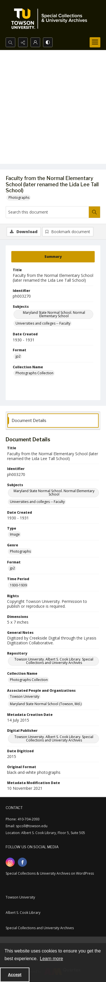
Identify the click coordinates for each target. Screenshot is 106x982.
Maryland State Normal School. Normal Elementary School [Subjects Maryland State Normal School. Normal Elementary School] (54, 314)
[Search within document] (94, 212)
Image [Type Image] (15, 534)
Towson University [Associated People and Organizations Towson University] (24, 696)
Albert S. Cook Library (23, 912)
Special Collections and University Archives (40, 927)
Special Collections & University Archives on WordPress (50, 873)
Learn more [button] (51, 958)
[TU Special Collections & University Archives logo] (51, 19)
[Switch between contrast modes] (47, 42)
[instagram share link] (10, 862)
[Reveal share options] (22, 42)
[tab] (53, 256)
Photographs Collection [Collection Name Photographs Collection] (34, 373)
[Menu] (95, 42)
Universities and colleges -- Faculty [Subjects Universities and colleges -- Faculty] (43, 323)
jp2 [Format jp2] (18, 356)
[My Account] (35, 42)
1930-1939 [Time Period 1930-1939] (18, 585)
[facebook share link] (22, 862)
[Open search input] (10, 42)
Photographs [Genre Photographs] (20, 551)
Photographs (18, 197)
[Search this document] (47, 212)
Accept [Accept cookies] (14, 974)
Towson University (20, 897)
